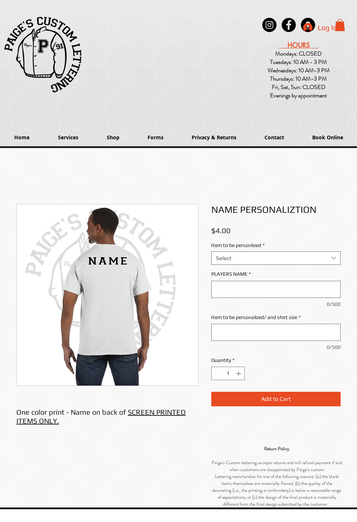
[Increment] (239, 373)
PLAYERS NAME (231, 274)
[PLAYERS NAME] (276, 289)
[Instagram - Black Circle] (269, 25)
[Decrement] (216, 373)
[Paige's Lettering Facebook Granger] (289, 25)
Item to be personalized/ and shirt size (256, 317)
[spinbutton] (228, 373)
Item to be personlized (238, 245)
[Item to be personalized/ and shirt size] (276, 332)
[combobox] (276, 258)
